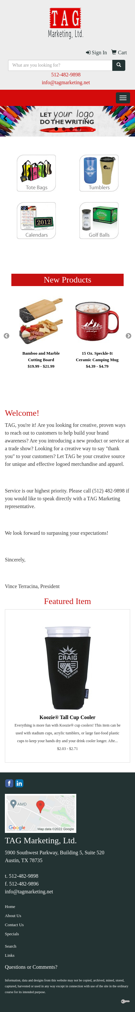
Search (10, 946)
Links (10, 955)
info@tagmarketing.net (66, 82)
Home (10, 906)
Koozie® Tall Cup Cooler (67, 717)
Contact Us (14, 924)
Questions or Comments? (31, 967)
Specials (12, 933)
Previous (6, 336)
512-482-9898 (66, 74)
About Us (13, 915)
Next (128, 336)
